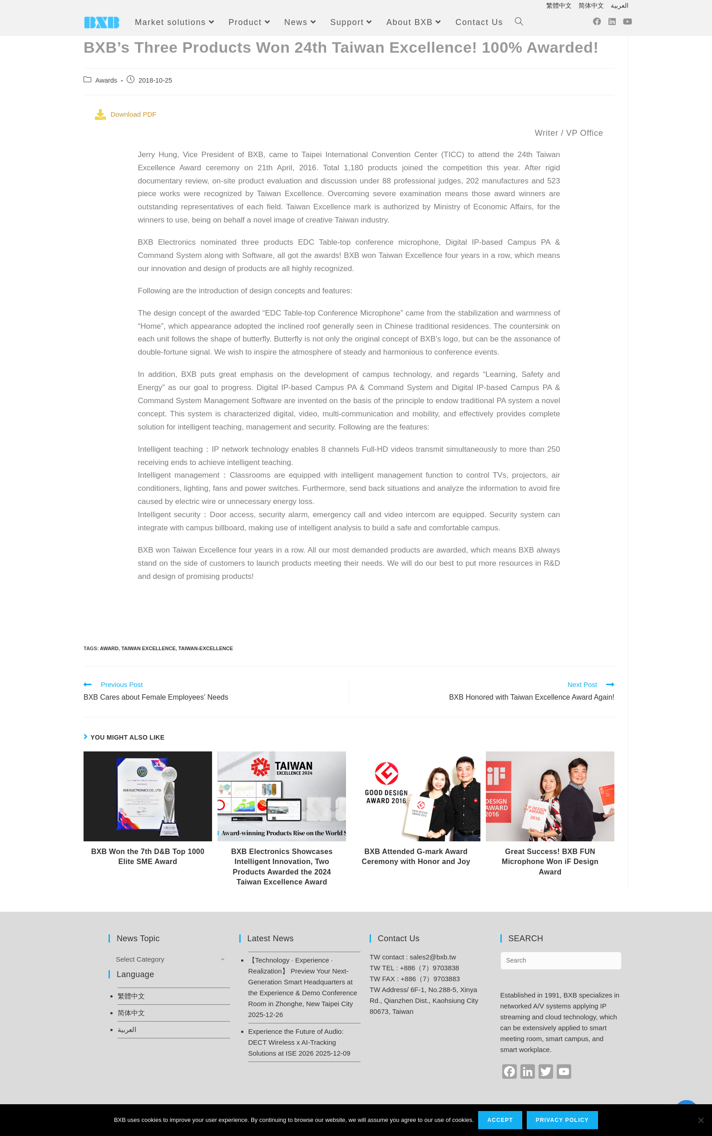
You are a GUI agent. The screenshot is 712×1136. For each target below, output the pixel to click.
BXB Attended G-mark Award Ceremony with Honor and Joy (416, 856)
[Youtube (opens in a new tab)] (627, 23)
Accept (501, 1120)
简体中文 (591, 5)
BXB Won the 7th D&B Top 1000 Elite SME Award (148, 856)
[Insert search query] (561, 961)
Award (109, 648)
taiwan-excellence (205, 648)
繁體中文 (559, 5)
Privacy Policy (562, 1120)
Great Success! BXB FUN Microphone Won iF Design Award (550, 862)
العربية (619, 5)
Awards (106, 80)
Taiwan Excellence (148, 648)
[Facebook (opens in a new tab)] (597, 23)
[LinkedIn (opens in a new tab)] (612, 23)
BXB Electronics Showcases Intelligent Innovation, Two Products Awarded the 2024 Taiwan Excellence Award (282, 867)
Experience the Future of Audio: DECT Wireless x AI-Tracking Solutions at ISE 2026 (296, 1042)
